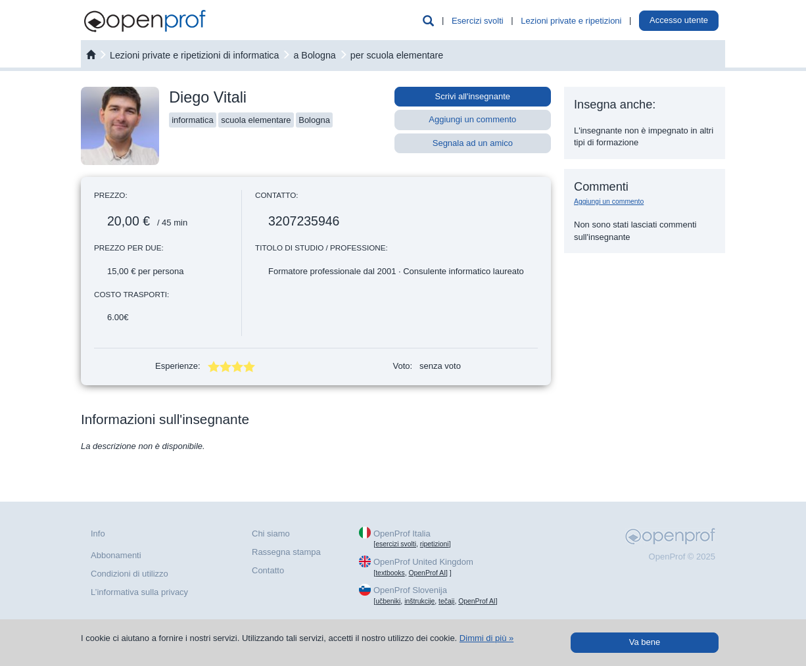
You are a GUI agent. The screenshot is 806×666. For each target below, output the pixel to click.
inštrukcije (419, 601)
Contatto (268, 570)
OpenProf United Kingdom (423, 562)
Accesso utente (679, 20)
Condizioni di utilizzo (129, 574)
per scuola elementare (396, 55)
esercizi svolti (395, 544)
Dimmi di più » (486, 638)
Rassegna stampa (286, 552)
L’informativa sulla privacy (139, 592)
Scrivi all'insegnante (473, 96)
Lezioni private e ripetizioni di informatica (194, 55)
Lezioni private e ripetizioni (571, 21)
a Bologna (314, 55)
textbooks (389, 573)
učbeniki (387, 601)
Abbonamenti (116, 555)
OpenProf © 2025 (682, 556)
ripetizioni (434, 544)
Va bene (644, 642)
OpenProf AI (427, 573)
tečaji (446, 601)
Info (98, 533)
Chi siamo (271, 533)
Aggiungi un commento (472, 119)
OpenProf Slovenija (410, 590)
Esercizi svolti (478, 21)
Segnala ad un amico (473, 143)
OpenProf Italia (402, 533)
